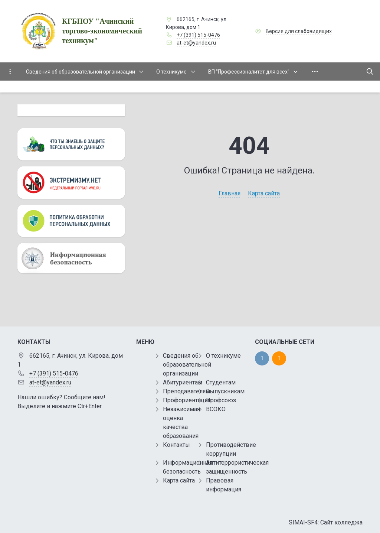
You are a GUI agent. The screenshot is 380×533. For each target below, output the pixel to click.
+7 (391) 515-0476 (198, 35)
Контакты (176, 444)
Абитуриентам (182, 382)
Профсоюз (221, 400)
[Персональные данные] (71, 144)
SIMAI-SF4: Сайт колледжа (326, 522)
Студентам (221, 382)
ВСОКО (216, 409)
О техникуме (223, 355)
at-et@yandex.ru (196, 43)
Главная (229, 193)
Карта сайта (264, 193)
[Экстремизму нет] (71, 182)
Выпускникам (225, 391)
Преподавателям (186, 391)
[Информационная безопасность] (71, 258)
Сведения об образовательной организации (187, 364)
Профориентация (187, 400)
